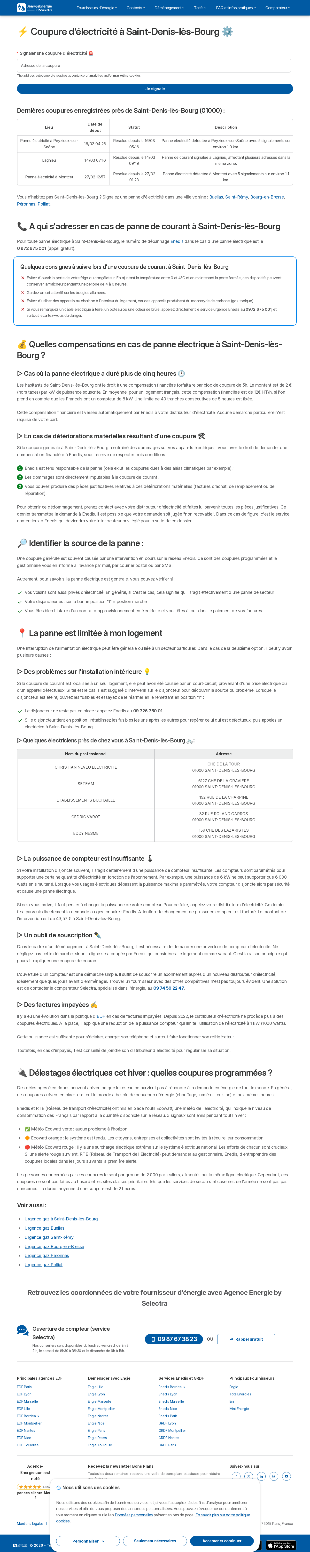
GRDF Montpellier (172, 1430)
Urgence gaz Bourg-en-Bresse (54, 1246)
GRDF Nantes (169, 1438)
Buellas (216, 196)
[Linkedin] (261, 1476)
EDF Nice (24, 1438)
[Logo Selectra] (34, 7)
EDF (101, 1016)
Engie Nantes (98, 1416)
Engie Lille (95, 1387)
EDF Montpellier (29, 1423)
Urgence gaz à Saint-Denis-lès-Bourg (61, 1218)
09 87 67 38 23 (174, 1339)
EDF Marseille (27, 1401)
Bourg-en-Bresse (267, 196)
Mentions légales (30, 1523)
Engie (234, 1387)
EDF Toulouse (28, 1445)
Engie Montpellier (101, 1409)
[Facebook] (236, 1476)
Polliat (43, 204)
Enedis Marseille (171, 1401)
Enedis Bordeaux (172, 1387)
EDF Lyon (24, 1394)
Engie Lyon (96, 1394)
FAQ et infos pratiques (236, 7)
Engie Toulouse (100, 1445)
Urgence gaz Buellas (44, 1228)
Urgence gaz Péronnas (47, 1255)
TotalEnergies (240, 1394)
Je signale (155, 88)
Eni (232, 1401)
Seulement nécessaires (155, 1541)
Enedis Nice (168, 1409)
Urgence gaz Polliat (43, 1264)
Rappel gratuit (246, 1339)
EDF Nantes (26, 1430)
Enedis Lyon (168, 1394)
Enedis (177, 241)
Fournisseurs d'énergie (97, 7)
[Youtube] (286, 1476)
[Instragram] (274, 1476)
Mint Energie (239, 1409)
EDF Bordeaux (28, 1416)
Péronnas (26, 204)
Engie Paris (96, 1430)
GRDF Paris (167, 1445)
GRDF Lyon (167, 1423)
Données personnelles (134, 1514)
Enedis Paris (168, 1416)
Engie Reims (97, 1438)
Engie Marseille (100, 1401)
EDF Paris (24, 1387)
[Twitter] (248, 1476)
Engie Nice (96, 1423)
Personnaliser (88, 1541)
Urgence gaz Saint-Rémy (49, 1237)
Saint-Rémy (236, 196)
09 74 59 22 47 (168, 988)
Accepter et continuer (221, 1541)
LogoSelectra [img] (20, 1545)
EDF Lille (23, 1409)
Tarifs (200, 7)
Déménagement (169, 7)
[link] (35, 1481)
